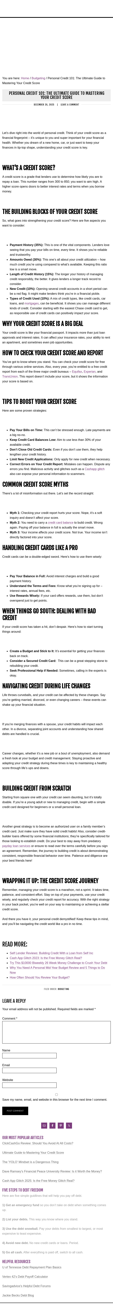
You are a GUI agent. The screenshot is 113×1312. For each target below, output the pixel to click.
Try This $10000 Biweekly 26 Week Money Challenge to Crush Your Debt (58, 962)
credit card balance (60, 522)
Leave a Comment (70, 104)
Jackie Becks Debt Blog (18, 1295)
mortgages (31, 303)
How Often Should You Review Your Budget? (40, 977)
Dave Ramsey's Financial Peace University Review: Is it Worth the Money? (52, 1171)
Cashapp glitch (95, 469)
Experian (90, 371)
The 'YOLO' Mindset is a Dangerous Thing (30, 1162)
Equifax (77, 371)
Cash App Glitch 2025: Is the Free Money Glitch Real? (38, 1180)
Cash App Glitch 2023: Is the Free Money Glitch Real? (46, 958)
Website (7, 1080)
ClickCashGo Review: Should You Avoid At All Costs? (37, 1143)
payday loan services (16, 846)
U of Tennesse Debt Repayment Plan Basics (31, 1267)
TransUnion (10, 376)
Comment (9, 1018)
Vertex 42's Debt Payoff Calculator (25, 1276)
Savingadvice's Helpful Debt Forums (26, 1286)
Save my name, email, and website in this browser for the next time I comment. (54, 1099)
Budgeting (63, 989)
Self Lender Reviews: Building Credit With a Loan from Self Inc (51, 953)
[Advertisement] (56, 46)
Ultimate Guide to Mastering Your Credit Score (33, 1152)
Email (6, 1065)
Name (6, 1050)
